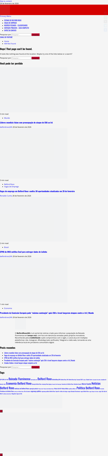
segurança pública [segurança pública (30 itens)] (36, 391)
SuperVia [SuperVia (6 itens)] (57, 391)
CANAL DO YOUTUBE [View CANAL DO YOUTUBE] (6, 37)
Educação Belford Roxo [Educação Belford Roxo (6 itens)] (36, 384)
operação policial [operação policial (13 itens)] (33, 389)
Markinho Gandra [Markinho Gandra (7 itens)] (77, 384)
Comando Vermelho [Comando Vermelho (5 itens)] (97, 379)
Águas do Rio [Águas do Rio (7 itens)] (19, 394)
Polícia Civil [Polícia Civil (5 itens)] (40, 389)
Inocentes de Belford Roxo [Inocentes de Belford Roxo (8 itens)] (67, 384)
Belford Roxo (9, 184)
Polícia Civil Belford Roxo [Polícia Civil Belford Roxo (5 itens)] (48, 389)
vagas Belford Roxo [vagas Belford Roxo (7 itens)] (85, 391)
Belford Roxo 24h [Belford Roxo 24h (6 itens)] (64, 379)
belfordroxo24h (6, 127)
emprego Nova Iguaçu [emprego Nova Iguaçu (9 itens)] (47, 384)
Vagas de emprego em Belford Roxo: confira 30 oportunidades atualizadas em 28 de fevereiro (37, 191)
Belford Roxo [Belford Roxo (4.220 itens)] (45, 378)
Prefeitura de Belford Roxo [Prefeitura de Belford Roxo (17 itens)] (7, 391)
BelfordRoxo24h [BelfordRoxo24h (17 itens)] (56, 379)
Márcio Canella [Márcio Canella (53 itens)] (86, 384)
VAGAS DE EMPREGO (10, 23)
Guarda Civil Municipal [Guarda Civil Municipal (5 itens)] (56, 384)
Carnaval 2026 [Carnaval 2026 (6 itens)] (79, 379)
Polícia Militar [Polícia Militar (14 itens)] (65, 389)
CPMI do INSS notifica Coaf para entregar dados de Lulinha (23, 251)
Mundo (7, 118)
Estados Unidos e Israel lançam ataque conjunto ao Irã (20, 363)
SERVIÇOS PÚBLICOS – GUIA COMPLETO (16, 28)
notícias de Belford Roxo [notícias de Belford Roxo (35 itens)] (22, 388)
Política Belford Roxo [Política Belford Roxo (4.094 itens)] (88, 388)
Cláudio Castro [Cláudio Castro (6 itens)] (89, 379)
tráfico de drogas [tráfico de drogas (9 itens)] (64, 391)
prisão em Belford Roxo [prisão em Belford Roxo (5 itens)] (19, 391)
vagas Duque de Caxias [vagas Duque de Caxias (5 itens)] (94, 391)
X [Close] (1, 411)
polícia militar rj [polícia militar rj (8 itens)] (72, 389)
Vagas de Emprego (11, 186)
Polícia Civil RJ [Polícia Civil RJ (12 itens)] (57, 389)
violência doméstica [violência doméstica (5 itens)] (7, 394)
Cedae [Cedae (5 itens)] (84, 379)
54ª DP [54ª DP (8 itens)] (6, 379)
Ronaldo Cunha (6, 196)
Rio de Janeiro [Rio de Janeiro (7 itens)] (27, 391)
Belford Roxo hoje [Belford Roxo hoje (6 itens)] (72, 379)
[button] (5, 16)
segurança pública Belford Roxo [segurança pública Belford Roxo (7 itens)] (48, 391)
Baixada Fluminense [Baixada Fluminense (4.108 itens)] (19, 378)
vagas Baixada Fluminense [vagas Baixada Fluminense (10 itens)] (74, 391)
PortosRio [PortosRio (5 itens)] (102, 389)
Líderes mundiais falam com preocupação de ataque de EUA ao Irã (26, 122)
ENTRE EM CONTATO (10, 30)
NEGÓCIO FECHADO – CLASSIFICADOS (15, 25)
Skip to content (6, 1)
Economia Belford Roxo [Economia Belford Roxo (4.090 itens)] (18, 383)
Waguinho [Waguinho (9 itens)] (14, 394)
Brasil (6, 247)
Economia (8, 308)
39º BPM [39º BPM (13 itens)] (2, 379)
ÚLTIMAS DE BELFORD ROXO (12, 20)
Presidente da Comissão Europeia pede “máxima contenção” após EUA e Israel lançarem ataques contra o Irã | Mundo (47, 312)
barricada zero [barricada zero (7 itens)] (34, 379)
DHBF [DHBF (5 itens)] (4, 384)
